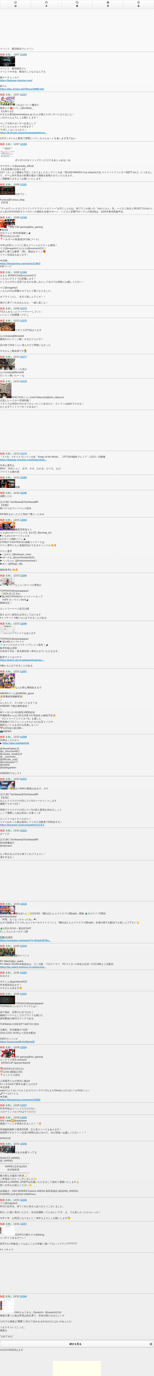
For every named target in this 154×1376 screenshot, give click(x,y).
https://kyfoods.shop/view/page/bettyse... (23, 132)
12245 (23, 1144)
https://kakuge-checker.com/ (16, 80)
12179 (23, 453)
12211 (23, 779)
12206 (23, 623)
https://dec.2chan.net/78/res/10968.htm (22, 89)
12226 (23, 1047)
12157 (23, 94)
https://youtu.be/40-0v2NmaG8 (17, 1042)
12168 (23, 217)
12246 (23, 1200)
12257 (23, 1224)
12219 (23, 946)
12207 (23, 671)
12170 (23, 308)
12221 (23, 994)
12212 (23, 830)
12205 (23, 575)
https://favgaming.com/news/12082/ (20, 1099)
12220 (23, 972)
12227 (23, 1105)
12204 (23, 520)
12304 (23, 1296)
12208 (23, 737)
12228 (23, 1117)
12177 (23, 357)
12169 (23, 272)
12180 (23, 477)
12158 (23, 144)
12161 (23, 184)
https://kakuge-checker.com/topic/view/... (23, 460)
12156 (23, 54)
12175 (23, 320)
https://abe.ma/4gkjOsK (15, 743)
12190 (23, 493)
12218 (23, 904)
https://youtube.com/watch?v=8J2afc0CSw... (25, 940)
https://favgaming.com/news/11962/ (20, 263)
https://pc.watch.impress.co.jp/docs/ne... (23, 967)
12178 (23, 381)
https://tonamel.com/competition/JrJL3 (22, 825)
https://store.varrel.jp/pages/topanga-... (22, 660)
